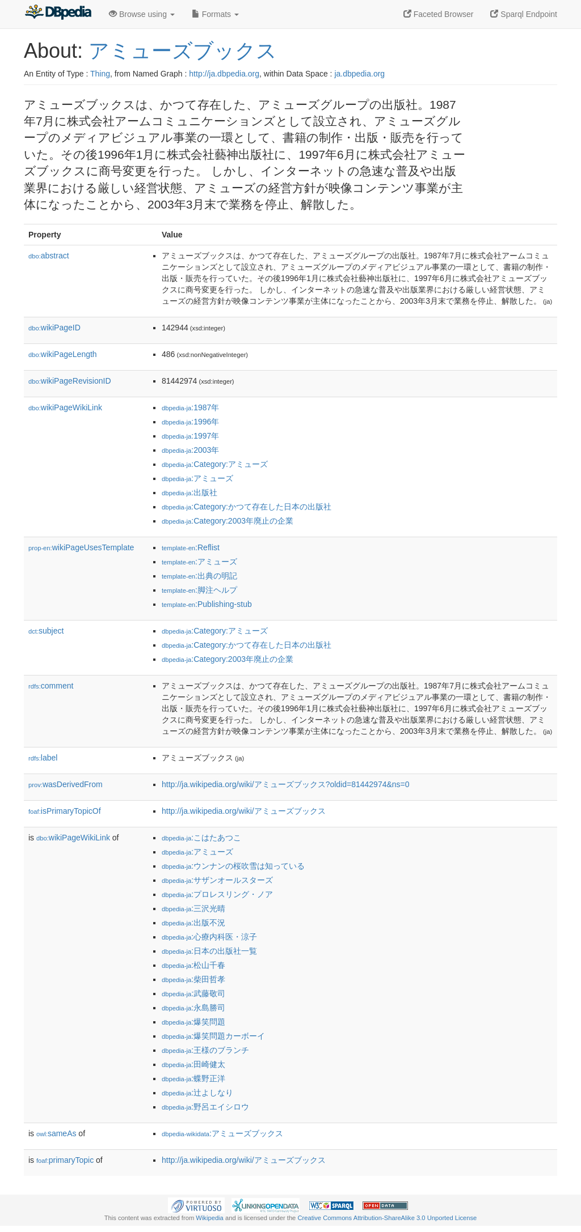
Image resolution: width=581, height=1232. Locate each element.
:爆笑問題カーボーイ (213, 1035)
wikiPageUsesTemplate (81, 547)
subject (46, 630)
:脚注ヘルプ (199, 589)
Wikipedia (210, 1217)
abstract (48, 255)
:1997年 (190, 435)
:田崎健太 (193, 1064)
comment (50, 685)
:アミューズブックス (222, 1133)
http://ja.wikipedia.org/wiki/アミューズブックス (244, 810)
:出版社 (189, 492)
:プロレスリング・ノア (217, 894)
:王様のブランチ (205, 1050)
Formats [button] (215, 14)
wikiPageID (54, 327)
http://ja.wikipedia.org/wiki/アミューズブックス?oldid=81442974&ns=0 (286, 784)
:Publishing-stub (207, 604)
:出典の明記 (199, 575)
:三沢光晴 (193, 908)
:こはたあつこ (201, 837)
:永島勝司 (193, 1007)
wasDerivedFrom (65, 784)
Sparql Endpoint (523, 14)
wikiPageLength (62, 354)
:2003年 (190, 449)
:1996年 (190, 421)
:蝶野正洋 (193, 1078)
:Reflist (191, 547)
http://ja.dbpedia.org (224, 73)
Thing (100, 73)
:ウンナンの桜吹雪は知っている (233, 865)
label (42, 757)
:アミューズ (197, 478)
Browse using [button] (142, 14)
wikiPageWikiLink (65, 407)
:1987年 (190, 407)
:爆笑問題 (193, 1021)
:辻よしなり (197, 1092)
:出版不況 (193, 922)
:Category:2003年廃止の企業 (227, 520)
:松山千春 (193, 965)
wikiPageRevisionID (69, 380)
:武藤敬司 (193, 993)
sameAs (56, 1133)
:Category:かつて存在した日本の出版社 (246, 506)
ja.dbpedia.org (359, 73)
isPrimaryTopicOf (64, 810)
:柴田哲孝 (193, 979)
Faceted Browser (438, 14)
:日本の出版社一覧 (209, 950)
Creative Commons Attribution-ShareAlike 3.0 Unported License (387, 1217)
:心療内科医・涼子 (209, 936)
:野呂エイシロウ (205, 1106)
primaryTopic (65, 1160)
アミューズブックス (183, 50)
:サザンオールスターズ (217, 880)
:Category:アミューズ (215, 464)
